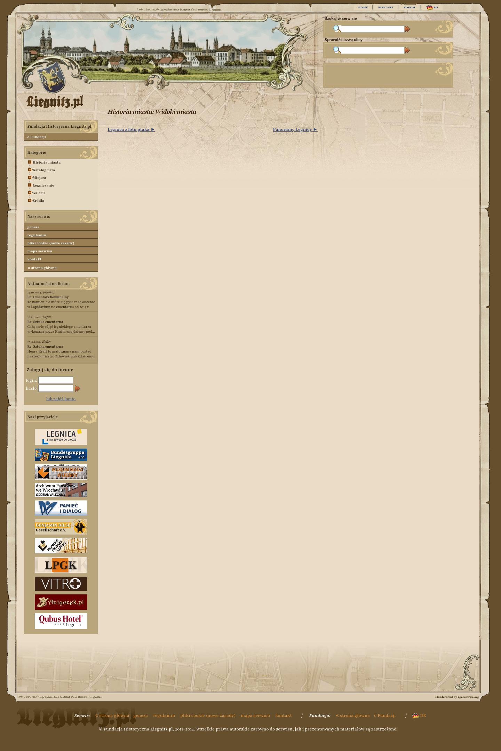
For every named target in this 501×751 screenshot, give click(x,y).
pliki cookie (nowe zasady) (50, 243)
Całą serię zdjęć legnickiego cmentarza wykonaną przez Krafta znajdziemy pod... (61, 326)
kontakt (34, 259)
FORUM (409, 7)
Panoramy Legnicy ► (295, 129)
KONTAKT (385, 7)
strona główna (42, 267)
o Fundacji (36, 137)
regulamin (36, 235)
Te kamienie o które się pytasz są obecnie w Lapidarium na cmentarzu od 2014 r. (61, 302)
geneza (33, 227)
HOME (363, 7)
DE (432, 7)
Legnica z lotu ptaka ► (131, 129)
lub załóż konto (61, 399)
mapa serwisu (39, 251)
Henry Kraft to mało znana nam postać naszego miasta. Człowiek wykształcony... (61, 351)
